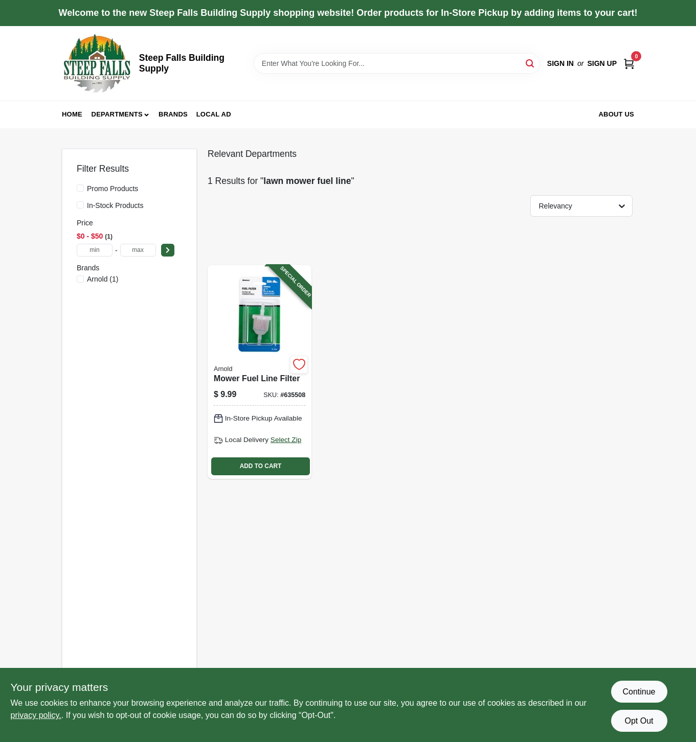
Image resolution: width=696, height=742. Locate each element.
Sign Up (602, 63)
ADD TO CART (261, 466)
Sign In (560, 63)
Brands (173, 114)
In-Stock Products (115, 205)
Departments (117, 114)
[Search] (530, 62)
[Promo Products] (80, 188)
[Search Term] (397, 63)
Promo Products (112, 188)
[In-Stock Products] (80, 204)
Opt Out (638, 720)
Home (72, 114)
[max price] (138, 250)
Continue (638, 691)
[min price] (95, 250)
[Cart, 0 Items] (629, 63)
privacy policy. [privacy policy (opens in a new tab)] (36, 715)
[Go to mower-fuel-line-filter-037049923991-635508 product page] (259, 372)
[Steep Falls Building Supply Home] (97, 63)
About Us (617, 114)
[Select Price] (167, 250)
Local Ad (213, 114)
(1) (103, 279)
